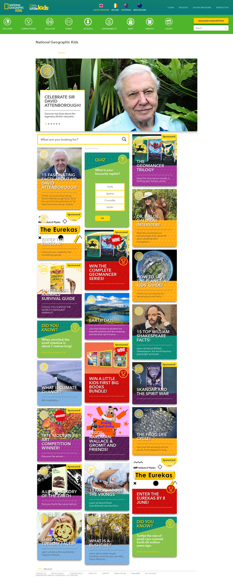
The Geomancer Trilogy (150, 165)
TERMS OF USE (120, 573)
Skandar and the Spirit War (153, 391)
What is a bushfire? (100, 543)
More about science (53, 352)
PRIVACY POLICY (57, 573)
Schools (88, 29)
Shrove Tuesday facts (57, 541)
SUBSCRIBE (135, 573)
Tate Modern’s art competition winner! (58, 441)
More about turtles (148, 551)
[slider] (116, 96)
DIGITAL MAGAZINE (202, 7)
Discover (7, 29)
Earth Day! (101, 320)
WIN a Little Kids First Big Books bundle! (104, 385)
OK (102, 218)
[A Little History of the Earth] (59, 479)
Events (168, 29)
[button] (116, 569)
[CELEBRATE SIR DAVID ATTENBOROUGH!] (116, 95)
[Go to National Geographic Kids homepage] (14, 8)
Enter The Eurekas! (53, 241)
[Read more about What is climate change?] (59, 376)
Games (68, 29)
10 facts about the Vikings (106, 492)
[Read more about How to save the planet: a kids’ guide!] (154, 265)
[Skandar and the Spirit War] (154, 377)
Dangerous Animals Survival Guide (58, 294)
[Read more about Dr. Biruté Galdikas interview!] (154, 204)
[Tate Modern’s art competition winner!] (59, 423)
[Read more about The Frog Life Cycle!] (154, 422)
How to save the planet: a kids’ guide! (151, 281)
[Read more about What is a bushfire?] (107, 529)
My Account (150, 573)
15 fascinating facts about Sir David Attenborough (59, 181)
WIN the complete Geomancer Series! (103, 272)
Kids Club (50, 29)
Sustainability (109, 29)
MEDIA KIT (93, 573)
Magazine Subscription (211, 21)
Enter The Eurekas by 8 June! (151, 498)
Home (61, 52)
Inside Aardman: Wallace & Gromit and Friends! (102, 441)
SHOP (130, 29)
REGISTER (183, 7)
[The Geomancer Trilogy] (154, 149)
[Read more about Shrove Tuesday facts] (59, 527)
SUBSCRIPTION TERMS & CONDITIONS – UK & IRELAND (57, 575)
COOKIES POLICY (76, 573)
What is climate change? (59, 389)
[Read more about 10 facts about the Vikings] (107, 478)
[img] (107, 245)
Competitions (28, 29)
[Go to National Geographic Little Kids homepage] (39, 11)
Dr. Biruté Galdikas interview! (149, 220)
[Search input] (208, 28)
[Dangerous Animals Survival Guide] (59, 278)
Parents (149, 29)
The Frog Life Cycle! (152, 436)
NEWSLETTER (222, 7)
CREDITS (105, 573)
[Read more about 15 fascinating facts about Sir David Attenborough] (59, 163)
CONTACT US (41, 573)
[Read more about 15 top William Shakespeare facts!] (154, 320)
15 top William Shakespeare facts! (153, 336)
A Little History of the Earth (59, 493)
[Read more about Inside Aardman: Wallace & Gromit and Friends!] (107, 421)
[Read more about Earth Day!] (107, 308)
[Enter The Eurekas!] (59, 227)
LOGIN (171, 7)
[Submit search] (226, 28)
